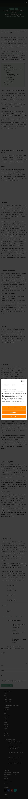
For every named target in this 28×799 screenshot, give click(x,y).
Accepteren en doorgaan (14, 407)
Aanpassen (14, 412)
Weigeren (14, 416)
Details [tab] (14, 385)
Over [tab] (23, 385)
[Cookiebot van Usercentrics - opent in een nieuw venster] (20, 381)
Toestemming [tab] (5, 385)
